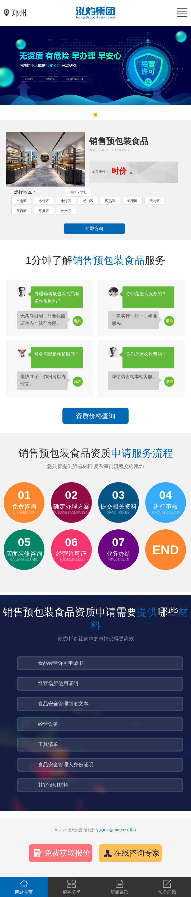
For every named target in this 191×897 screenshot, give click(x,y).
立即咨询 (94, 228)
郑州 (19, 13)
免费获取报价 (67, 853)
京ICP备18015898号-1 (117, 830)
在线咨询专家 (137, 853)
